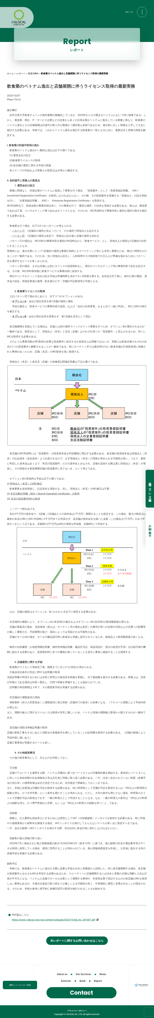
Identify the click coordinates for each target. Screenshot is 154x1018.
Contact (81, 993)
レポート (20, 73)
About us (62, 974)
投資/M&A (33, 73)
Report (98, 980)
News (103, 974)
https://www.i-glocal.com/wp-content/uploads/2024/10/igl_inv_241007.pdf (53, 919)
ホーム (10, 73)
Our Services (83, 974)
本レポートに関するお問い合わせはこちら (77, 940)
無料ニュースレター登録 (150, 489)
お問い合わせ (150, 529)
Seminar (66, 980)
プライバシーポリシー (77, 1011)
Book (83, 980)
